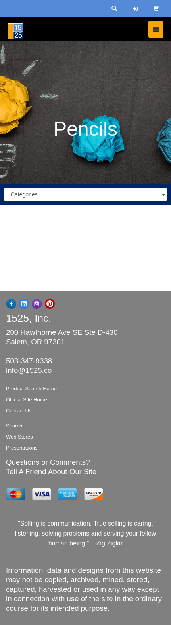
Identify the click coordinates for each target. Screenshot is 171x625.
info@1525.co (29, 370)
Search (14, 426)
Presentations (22, 448)
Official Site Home (26, 400)
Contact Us (18, 411)
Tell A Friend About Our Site (51, 471)
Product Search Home (31, 388)
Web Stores (19, 437)
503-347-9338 (29, 361)
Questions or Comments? (48, 462)
